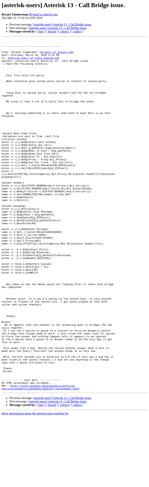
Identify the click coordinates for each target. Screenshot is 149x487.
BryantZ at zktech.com (43, 14)
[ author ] (77, 31)
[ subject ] (64, 31)
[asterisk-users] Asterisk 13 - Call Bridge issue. (62, 24)
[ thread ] (52, 31)
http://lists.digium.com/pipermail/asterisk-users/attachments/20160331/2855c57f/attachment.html (40, 457)
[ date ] (41, 31)
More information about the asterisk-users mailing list (35, 483)
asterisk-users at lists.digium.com (33, 62)
